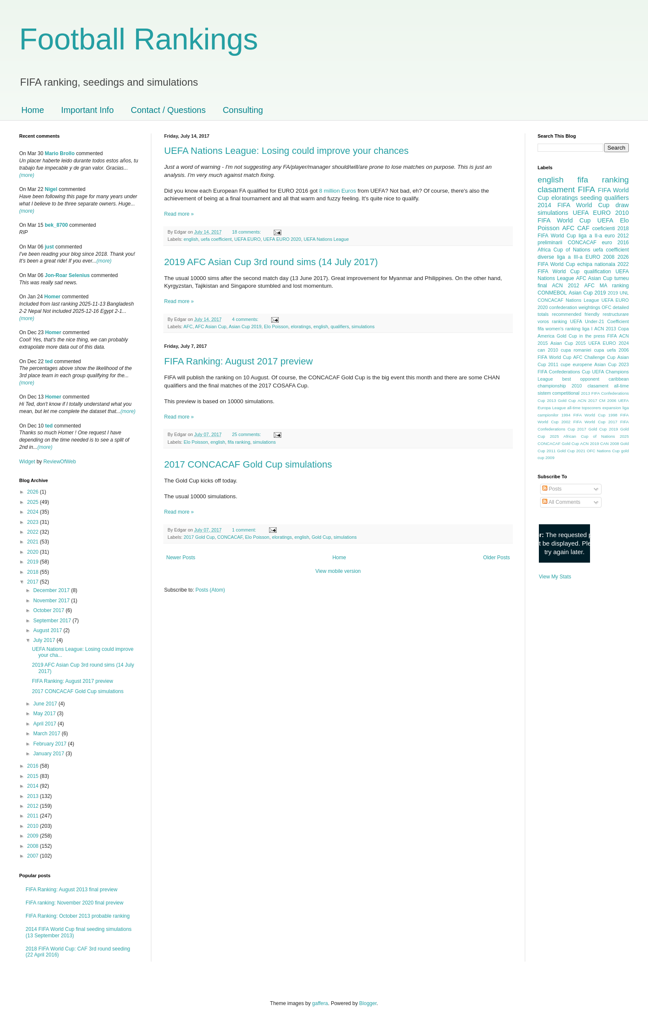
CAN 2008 (609, 443)
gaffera (320, 1003)
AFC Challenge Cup (594, 357)
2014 (33, 786)
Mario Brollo (60, 153)
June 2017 (45, 704)
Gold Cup (321, 537)
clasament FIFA (566, 189)
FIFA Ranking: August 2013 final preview (71, 890)
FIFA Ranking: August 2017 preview (238, 361)
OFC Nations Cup (603, 450)
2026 (33, 492)
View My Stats (555, 577)
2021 (33, 542)
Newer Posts (180, 558)
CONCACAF (229, 537)
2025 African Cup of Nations (582, 436)
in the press (592, 335)
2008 (33, 846)
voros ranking (552, 321)
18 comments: (247, 231)
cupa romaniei (576, 350)
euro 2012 (617, 236)
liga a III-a (570, 257)
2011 (33, 816)
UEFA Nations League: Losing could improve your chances (286, 150)
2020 (33, 552)
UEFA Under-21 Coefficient (599, 321)
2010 (33, 826)
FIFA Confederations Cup (564, 371)
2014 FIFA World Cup (573, 205)
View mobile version (338, 571)
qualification (597, 272)
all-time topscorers (584, 407)
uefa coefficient (216, 239)
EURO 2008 (599, 257)
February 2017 (50, 744)
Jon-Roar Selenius (67, 275)
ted (49, 361)
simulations (363, 326)
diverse (546, 257)
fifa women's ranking (559, 328)
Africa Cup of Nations (564, 250)
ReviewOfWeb (59, 462)
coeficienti (603, 228)
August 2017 (48, 630)
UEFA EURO (247, 239)
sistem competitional (558, 393)
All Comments (561, 502)
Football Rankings (138, 39)
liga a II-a (590, 236)
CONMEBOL (552, 293)
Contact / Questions (168, 110)
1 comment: (244, 529)
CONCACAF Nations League (568, 300)
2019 (33, 562)
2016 (33, 766)
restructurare (616, 314)
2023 (33, 522)
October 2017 (49, 610)
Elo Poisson (276, 326)
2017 (33, 582)
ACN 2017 (587, 400)
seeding (591, 197)
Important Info (87, 110)
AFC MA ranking (606, 286)
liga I (587, 328)
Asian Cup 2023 (611, 364)
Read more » (179, 214)
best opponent (580, 378)
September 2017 (52, 621)
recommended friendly (576, 314)
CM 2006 (607, 400)
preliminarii (550, 243)
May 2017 (45, 714)
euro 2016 (615, 243)
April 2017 (45, 724)
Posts (551, 489)
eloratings (301, 326)
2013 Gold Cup (561, 400)
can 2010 (548, 350)
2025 (33, 502)
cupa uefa (605, 350)
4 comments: (246, 319)
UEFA (605, 220)
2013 (33, 796)
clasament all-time (608, 385)
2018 (33, 572)
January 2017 (49, 754)
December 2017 (52, 590)
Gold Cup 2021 (571, 450)
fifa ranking (239, 442)
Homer (52, 297)
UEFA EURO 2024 (608, 343)
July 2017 (45, 640)
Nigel (51, 189)
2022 (33, 532)
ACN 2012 (565, 286)
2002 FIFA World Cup (583, 421)
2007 (33, 856)
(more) (26, 175)
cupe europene (576, 364)
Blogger (368, 1003)
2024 (33, 512)
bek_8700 (56, 225)
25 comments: (247, 434)
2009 (33, 836)
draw (622, 205)
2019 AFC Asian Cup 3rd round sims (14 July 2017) (271, 262)
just (49, 247)
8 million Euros (337, 191)
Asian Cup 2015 (568, 343)
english (191, 239)
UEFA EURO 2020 (282, 239)
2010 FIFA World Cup (583, 216)
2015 (33, 776)
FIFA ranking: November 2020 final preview (74, 903)
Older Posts (496, 558)
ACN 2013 (605, 328)
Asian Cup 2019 (245, 326)
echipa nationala (596, 264)
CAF (583, 228)
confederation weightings (574, 307)
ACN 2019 (589, 443)
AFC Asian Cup (210, 326)
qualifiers (339, 326)
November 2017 (52, 601)
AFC (188, 326)
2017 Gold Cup (199, 537)
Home (32, 110)
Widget (28, 462)
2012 (33, 806)
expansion (611, 407)
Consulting (243, 110)
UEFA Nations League (326, 239)
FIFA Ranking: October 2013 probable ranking (78, 916)
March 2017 (47, 734)
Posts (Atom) (210, 590)
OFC (606, 307)
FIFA (612, 335)
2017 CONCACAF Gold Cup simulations (248, 464)
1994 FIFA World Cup (583, 415)
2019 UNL (618, 292)
